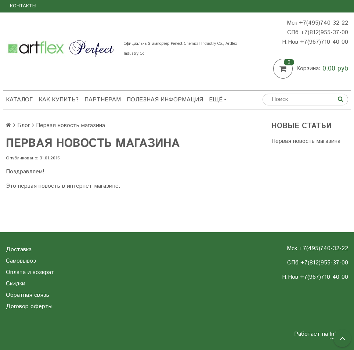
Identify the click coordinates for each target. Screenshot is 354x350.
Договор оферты (29, 306)
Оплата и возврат (30, 272)
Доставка (19, 249)
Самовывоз (21, 261)
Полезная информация (165, 99)
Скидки (15, 283)
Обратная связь (27, 295)
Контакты (23, 6)
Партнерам (102, 99)
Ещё (218, 99)
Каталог (19, 99)
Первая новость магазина (305, 141)
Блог (23, 125)
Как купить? (59, 99)
